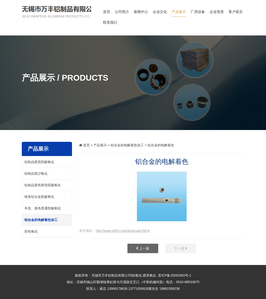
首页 (106, 13)
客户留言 (236, 13)
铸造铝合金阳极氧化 (39, 197)
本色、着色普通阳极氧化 (42, 208)
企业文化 (160, 13)
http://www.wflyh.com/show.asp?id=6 (123, 231)
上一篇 (142, 248)
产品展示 (179, 13)
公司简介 (122, 13)
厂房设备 (198, 13)
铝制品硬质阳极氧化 (39, 162)
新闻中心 (141, 13)
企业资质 (217, 13)
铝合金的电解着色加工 (127, 145)
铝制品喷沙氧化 (36, 173)
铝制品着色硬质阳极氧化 (42, 185)
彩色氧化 (31, 231)
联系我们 (110, 23)
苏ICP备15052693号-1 (174, 275)
